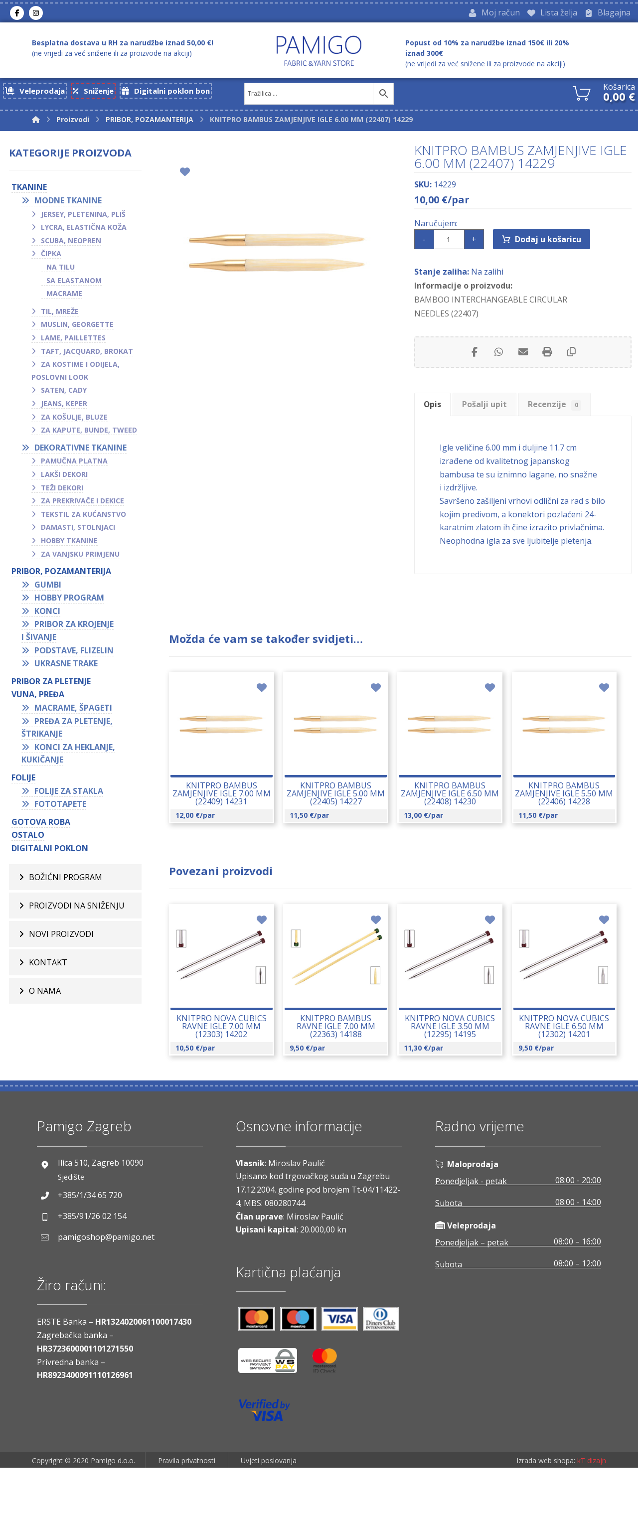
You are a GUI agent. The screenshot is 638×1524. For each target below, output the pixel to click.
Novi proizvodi (61, 936)
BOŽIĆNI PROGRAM (65, 880)
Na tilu (60, 270)
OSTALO (27, 838)
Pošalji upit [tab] (496, 421)
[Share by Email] (523, 365)
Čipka (51, 257)
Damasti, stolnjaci (78, 530)
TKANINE (29, 190)
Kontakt (48, 965)
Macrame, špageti (73, 711)
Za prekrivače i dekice (82, 504)
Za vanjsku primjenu (80, 557)
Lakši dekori (64, 477)
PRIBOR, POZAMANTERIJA (61, 574)
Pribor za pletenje (51, 684)
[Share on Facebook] (473, 365)
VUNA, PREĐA (37, 697)
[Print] (548, 365)
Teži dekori (62, 490)
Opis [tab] (437, 421)
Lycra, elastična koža (84, 230)
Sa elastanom (74, 283)
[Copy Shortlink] (573, 365)
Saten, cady (64, 393)
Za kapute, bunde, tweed (89, 433)
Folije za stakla (68, 793)
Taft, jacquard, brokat (87, 354)
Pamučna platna (74, 464)
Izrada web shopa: (545, 1517)
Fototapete (60, 807)
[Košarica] (581, 95)
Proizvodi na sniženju (77, 908)
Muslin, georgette (77, 327)
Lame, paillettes (73, 341)
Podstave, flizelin (74, 653)
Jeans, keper (64, 407)
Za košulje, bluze (74, 420)
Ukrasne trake (66, 666)
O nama (45, 993)
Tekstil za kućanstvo (83, 517)
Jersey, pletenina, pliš (83, 217)
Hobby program (69, 601)
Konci (47, 614)
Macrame (64, 297)
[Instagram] (36, 14)
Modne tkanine (68, 203)
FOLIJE (23, 780)
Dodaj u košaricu (550, 248)
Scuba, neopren (71, 244)
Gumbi (47, 587)
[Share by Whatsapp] (498, 365)
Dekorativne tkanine (80, 451)
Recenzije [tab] (575, 421)
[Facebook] (17, 14)
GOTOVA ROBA (40, 825)
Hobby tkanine (69, 544)
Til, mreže (60, 314)
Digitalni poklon (49, 851)
